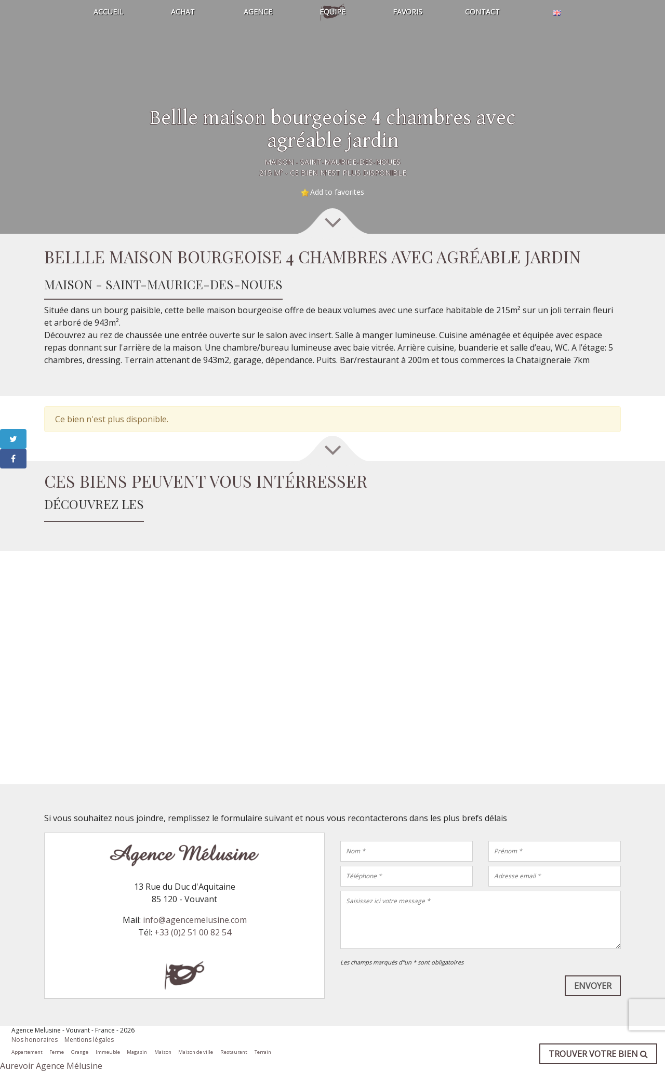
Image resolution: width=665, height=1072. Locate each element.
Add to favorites (337, 192)
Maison (162, 1052)
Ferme (56, 1052)
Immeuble (108, 1052)
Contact (482, 12)
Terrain (263, 1052)
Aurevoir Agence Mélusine (51, 1065)
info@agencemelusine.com (195, 920)
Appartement (27, 1052)
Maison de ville (195, 1052)
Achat (183, 12)
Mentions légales (89, 1039)
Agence (258, 12)
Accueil (108, 12)
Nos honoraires (34, 1039)
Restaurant (233, 1052)
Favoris (407, 12)
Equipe (332, 12)
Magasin (137, 1052)
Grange (79, 1052)
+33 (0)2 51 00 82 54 (192, 932)
